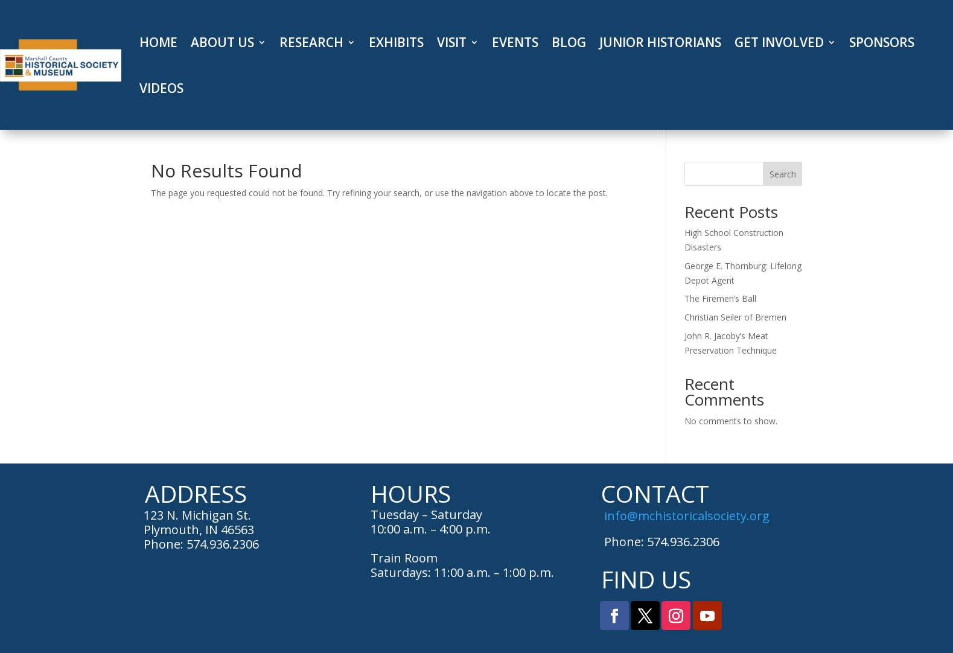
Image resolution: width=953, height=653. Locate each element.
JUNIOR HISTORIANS (660, 42)
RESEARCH (311, 42)
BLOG (569, 42)
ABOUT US (222, 42)
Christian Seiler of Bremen (735, 317)
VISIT (452, 42)
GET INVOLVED (779, 42)
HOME (158, 42)
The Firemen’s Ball (720, 298)
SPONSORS (881, 42)
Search (783, 174)
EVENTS (515, 42)
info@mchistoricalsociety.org (687, 516)
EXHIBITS (396, 42)
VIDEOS (161, 88)
